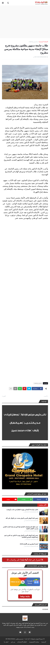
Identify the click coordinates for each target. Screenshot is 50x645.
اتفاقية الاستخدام (22, 642)
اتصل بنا (6, 642)
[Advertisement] (24, 22)
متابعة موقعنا (25, 596)
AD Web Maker (10, 639)
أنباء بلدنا (27, 639)
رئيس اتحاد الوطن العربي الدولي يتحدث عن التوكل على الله (22, 518)
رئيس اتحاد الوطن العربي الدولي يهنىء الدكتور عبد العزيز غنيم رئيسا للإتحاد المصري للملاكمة (21, 536)
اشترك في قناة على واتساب (25, 559)
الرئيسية (43, 642)
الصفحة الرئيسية (43, 42)
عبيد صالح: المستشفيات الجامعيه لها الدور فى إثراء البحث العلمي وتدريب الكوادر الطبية (20, 528)
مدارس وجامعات (33, 42)
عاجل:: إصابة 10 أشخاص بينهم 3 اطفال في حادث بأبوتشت (22, 510)
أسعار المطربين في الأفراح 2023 (29, 544)
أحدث (45, 396)
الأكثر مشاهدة (42, 505)
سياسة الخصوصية (34, 642)
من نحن (13, 642)
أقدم (4, 396)
